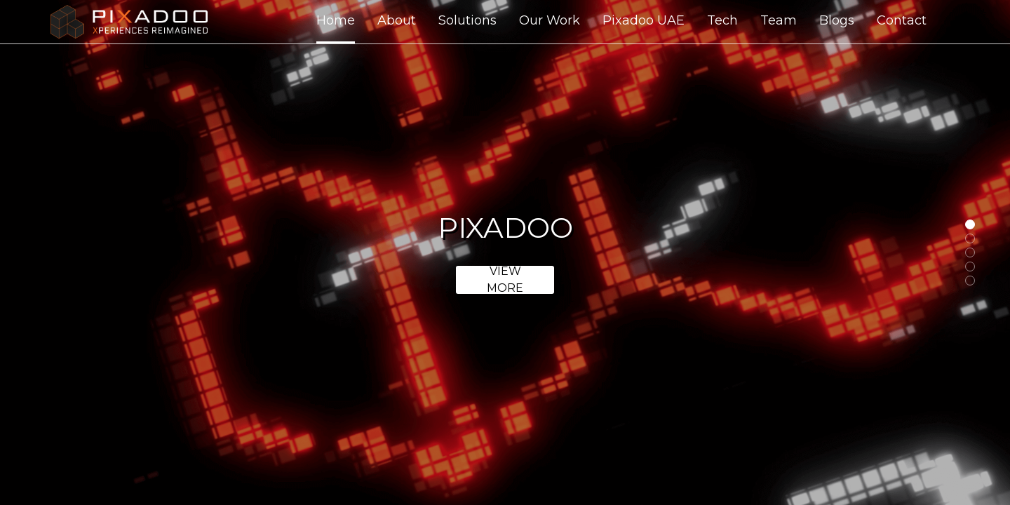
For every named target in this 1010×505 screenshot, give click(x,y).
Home (335, 20)
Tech (722, 20)
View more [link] (505, 280)
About (396, 20)
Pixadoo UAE (643, 20)
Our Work (549, 20)
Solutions (467, 20)
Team (778, 20)
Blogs (836, 20)
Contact (902, 20)
